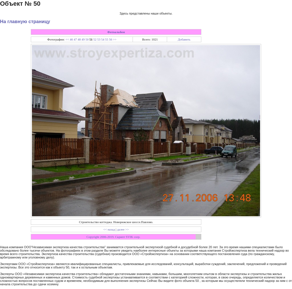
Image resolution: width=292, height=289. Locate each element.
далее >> (123, 229)
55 (106, 39)
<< (67, 39)
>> (114, 39)
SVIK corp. (133, 237)
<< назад (109, 229)
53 (98, 39)
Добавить (184, 39)
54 (102, 39)
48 (79, 39)
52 (94, 39)
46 (71, 39)
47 (75, 39)
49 (83, 39)
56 (110, 39)
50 (87, 39)
